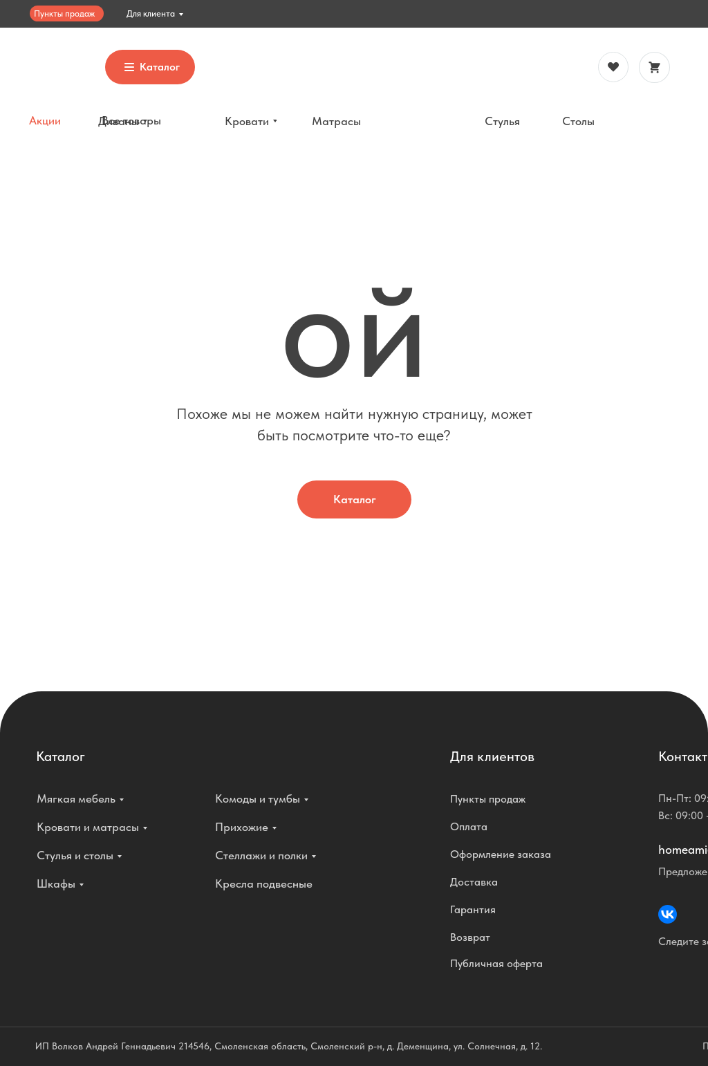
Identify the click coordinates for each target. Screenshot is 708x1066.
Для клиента (151, 13)
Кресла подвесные (264, 883)
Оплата (468, 826)
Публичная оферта (496, 963)
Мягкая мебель (76, 798)
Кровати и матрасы (88, 827)
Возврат (470, 937)
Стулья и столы (75, 855)
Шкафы (56, 883)
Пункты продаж (64, 13)
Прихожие (241, 827)
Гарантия (473, 909)
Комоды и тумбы (257, 798)
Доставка (474, 881)
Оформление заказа (500, 854)
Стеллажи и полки (261, 855)
